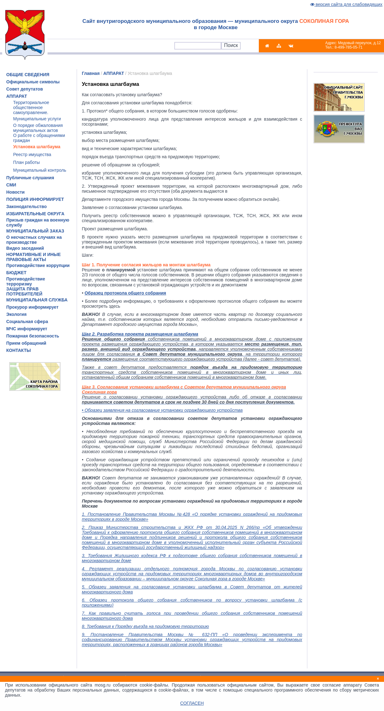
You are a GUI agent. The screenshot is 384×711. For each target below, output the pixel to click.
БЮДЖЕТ (16, 272)
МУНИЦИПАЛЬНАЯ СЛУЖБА (37, 299)
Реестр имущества (32, 154)
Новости (15, 192)
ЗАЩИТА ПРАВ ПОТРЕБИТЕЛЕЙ (24, 291)
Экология (16, 314)
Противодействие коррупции (37, 265)
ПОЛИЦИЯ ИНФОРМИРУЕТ (35, 199)
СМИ (11, 184)
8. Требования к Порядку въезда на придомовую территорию (145, 626)
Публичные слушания (30, 177)
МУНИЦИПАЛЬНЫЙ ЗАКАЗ (35, 230)
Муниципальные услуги (37, 118)
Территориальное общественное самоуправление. (31, 107)
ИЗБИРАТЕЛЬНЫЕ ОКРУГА (35, 213)
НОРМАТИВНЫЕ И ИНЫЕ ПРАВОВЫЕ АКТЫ (33, 257)
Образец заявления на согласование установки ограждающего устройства (163, 410)
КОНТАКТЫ (18, 350)
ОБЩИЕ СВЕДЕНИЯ (27, 74)
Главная (91, 73)
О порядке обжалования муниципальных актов (38, 128)
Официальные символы (33, 81)
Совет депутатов (24, 88)
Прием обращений (26, 343)
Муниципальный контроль (39, 170)
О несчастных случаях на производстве (34, 240)
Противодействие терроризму (25, 281)
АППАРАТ (16, 96)
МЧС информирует (26, 328)
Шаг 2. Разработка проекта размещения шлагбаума (140, 334)
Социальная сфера (27, 321)
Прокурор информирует (32, 307)
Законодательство (26, 206)
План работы (26, 162)
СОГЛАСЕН (192, 703)
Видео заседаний (25, 248)
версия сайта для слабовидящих (346, 4)
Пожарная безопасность (32, 335)
